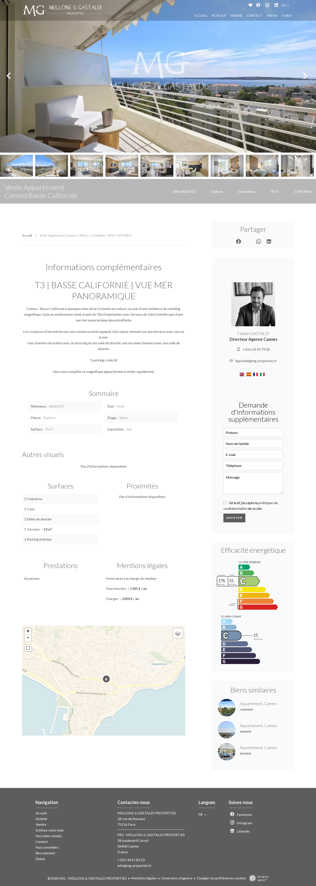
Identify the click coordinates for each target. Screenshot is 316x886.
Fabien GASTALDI (253, 333)
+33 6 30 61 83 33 (131, 860)
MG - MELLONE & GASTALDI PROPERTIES (151, 835)
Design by (258, 878)
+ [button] (28, 631)
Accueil (27, 235)
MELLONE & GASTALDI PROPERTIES (146, 813)
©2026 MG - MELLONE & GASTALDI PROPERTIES (87, 878)
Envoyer (234, 518)
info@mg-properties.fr (134, 865)
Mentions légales (144, 878)
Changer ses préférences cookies (221, 878)
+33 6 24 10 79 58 (256, 349)
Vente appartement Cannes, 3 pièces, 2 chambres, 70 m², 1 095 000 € (86, 235)
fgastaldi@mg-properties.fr (256, 361)
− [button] (28, 638)
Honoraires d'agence (176, 878)
